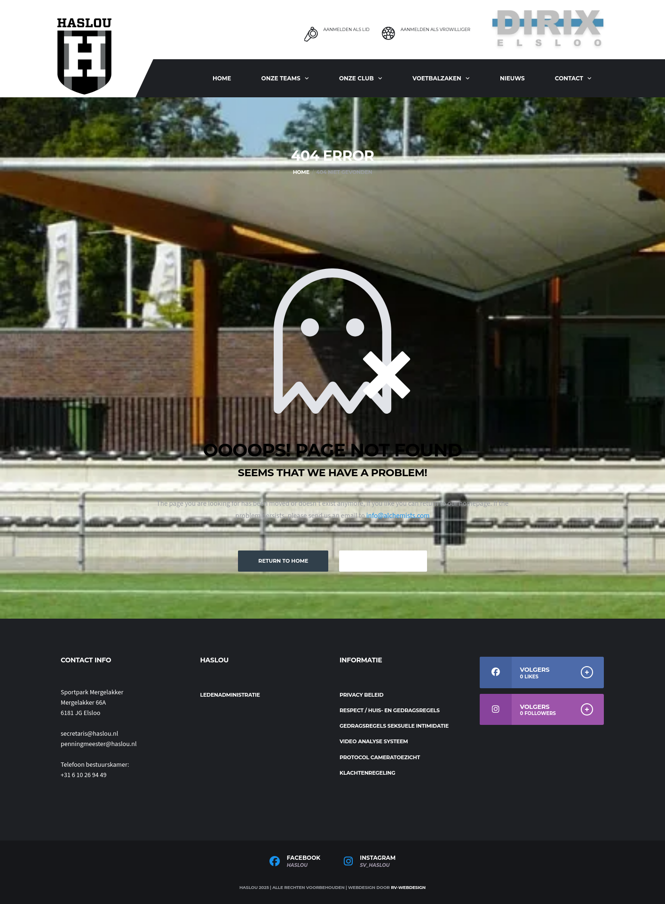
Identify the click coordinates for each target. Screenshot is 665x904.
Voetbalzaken (436, 78)
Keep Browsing (382, 561)
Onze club (356, 78)
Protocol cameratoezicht (380, 757)
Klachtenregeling (368, 773)
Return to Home (283, 561)
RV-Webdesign (408, 887)
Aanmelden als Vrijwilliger (435, 29)
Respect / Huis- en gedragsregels (390, 710)
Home (222, 78)
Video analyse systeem (374, 741)
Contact (569, 78)
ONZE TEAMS (281, 78)
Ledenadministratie (230, 695)
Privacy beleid (361, 695)
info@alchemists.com (398, 516)
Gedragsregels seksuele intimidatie (394, 726)
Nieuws (512, 78)
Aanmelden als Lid (346, 29)
